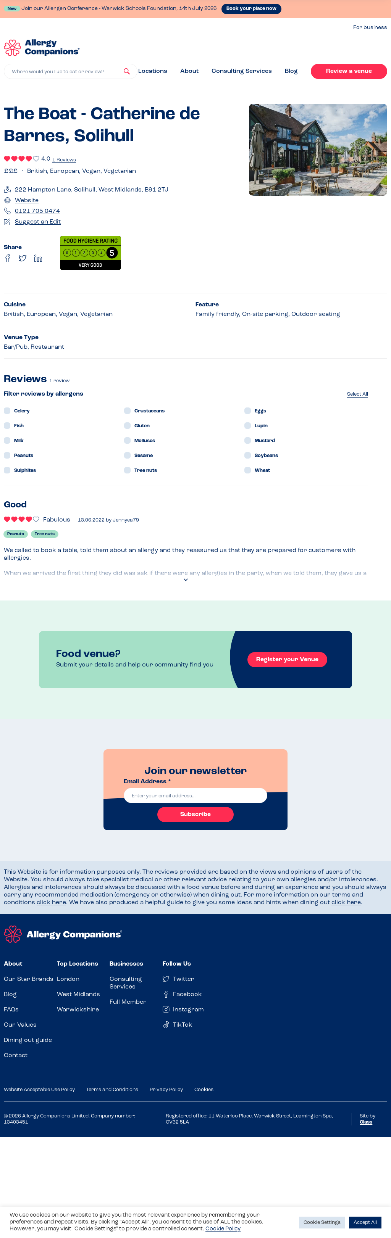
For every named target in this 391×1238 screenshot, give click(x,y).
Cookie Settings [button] (322, 1222)
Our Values (20, 1025)
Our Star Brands (28, 979)
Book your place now (251, 8)
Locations (152, 71)
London (68, 979)
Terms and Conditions (112, 1089)
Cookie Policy (223, 1229)
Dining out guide (28, 1040)
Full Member (128, 1002)
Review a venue (349, 71)
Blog (291, 71)
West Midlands (78, 995)
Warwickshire (78, 1010)
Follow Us (177, 964)
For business (370, 28)
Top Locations (77, 964)
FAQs (11, 1010)
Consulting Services (242, 71)
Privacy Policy (166, 1089)
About (189, 71)
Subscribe (195, 814)
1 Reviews (64, 160)
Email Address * (147, 782)
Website (27, 201)
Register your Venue (287, 660)
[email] (195, 795)
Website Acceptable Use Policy (39, 1089)
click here (51, 903)
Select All (357, 394)
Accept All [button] (365, 1222)
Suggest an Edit (38, 222)
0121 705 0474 (37, 211)
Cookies (203, 1089)
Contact (15, 1056)
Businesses (126, 964)
